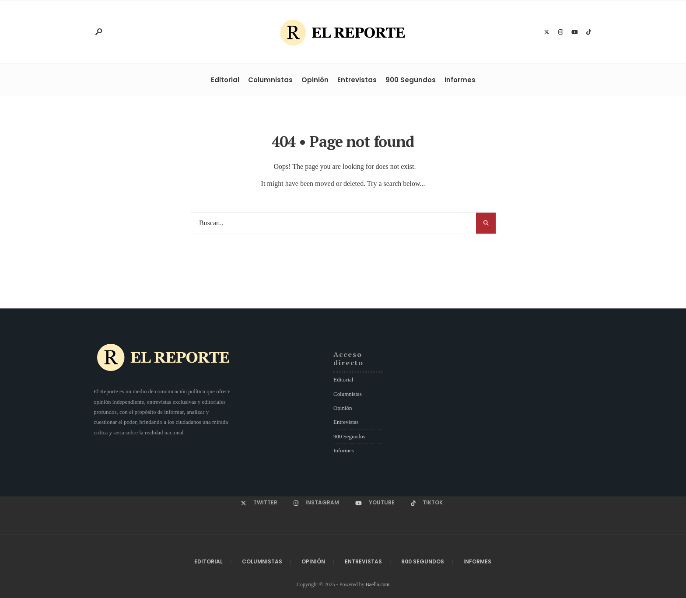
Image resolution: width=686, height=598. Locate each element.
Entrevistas (357, 79)
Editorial (225, 79)
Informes (460, 79)
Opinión (315, 79)
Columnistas (270, 79)
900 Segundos (410, 79)
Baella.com (377, 584)
